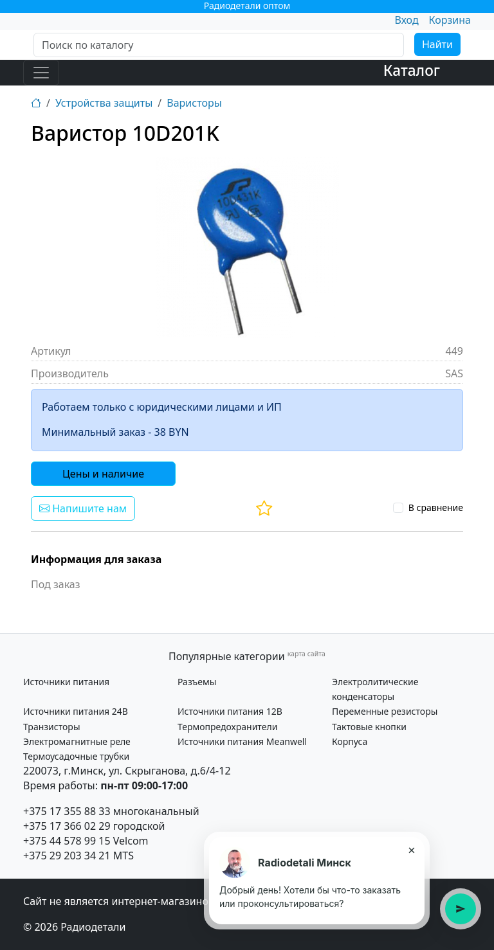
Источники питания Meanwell (242, 741)
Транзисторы (51, 727)
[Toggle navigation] (41, 72)
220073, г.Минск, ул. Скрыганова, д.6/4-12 (127, 771)
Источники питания (66, 682)
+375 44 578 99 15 (67, 841)
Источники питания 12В (230, 711)
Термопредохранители (227, 727)
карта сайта (306, 653)
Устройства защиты (103, 103)
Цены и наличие (103, 474)
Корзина (450, 20)
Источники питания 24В (75, 711)
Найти (437, 44)
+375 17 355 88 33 (67, 811)
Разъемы (197, 682)
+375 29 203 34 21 (67, 855)
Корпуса (349, 741)
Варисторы (194, 103)
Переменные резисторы (384, 711)
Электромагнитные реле (77, 741)
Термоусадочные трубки (76, 756)
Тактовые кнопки (369, 727)
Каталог (411, 70)
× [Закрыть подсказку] (411, 849)
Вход (406, 20)
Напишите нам (83, 508)
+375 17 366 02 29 (67, 826)
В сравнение (435, 507)
